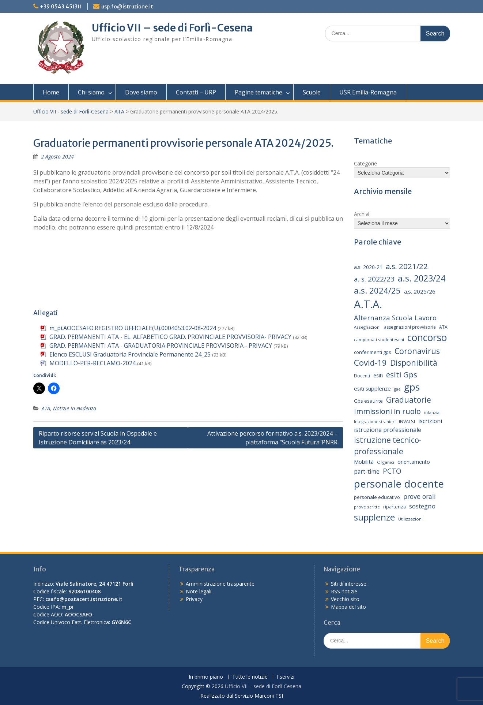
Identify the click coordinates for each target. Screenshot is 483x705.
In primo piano (206, 677)
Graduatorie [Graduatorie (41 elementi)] (408, 400)
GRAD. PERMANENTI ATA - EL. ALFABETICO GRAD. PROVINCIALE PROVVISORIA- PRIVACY (170, 337)
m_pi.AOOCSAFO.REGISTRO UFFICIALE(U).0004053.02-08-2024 (132, 328)
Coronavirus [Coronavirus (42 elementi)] (417, 351)
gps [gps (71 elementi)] (412, 386)
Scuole (312, 92)
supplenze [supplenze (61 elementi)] (374, 517)
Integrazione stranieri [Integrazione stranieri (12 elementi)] (375, 421)
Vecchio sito (345, 599)
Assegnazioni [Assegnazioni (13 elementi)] (367, 327)
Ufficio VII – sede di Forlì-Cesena (172, 27)
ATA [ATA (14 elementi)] (443, 327)
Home (51, 92)
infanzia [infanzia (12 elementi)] (431, 412)
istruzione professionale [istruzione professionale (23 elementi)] (387, 430)
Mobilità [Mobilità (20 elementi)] (364, 461)
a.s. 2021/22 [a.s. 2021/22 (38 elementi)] (407, 266)
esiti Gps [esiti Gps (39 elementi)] (401, 374)
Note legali (198, 591)
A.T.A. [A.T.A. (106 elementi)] (368, 304)
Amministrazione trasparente (220, 583)
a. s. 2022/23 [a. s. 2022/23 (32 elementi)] (374, 279)
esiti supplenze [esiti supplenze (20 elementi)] (372, 388)
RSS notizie (344, 591)
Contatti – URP (196, 92)
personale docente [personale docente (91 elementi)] (399, 483)
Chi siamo (91, 92)
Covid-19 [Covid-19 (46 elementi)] (370, 362)
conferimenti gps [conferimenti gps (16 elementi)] (372, 352)
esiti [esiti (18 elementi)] (378, 375)
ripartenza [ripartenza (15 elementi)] (394, 507)
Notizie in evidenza (74, 408)
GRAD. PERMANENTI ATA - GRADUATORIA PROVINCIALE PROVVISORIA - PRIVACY (160, 346)
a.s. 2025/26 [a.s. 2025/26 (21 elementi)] (419, 291)
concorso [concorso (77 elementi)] (427, 337)
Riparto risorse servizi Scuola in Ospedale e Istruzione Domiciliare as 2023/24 (98, 437)
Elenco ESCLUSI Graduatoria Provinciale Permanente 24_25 (130, 354)
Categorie (365, 163)
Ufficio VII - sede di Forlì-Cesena (71, 111)
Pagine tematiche (258, 92)
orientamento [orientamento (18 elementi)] (413, 461)
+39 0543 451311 (61, 6)
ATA (119, 111)
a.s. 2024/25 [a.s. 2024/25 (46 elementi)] (377, 290)
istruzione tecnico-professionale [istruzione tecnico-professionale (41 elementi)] (388, 446)
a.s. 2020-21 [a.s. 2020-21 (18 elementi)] (368, 267)
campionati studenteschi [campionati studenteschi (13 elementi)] (379, 339)
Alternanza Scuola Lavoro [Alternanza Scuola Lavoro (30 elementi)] (395, 317)
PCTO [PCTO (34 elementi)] (392, 471)
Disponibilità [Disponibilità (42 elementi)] (413, 362)
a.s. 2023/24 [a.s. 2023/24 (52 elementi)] (421, 278)
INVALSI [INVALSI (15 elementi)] (407, 421)
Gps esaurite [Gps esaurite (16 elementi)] (368, 401)
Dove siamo (141, 92)
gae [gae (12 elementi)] (397, 389)
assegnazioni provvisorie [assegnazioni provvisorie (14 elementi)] (410, 327)
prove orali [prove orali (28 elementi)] (419, 496)
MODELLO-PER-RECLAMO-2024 (92, 363)
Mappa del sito (348, 606)
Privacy (194, 599)
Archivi (361, 213)
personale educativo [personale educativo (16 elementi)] (377, 497)
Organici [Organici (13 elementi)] (385, 462)
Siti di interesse (348, 583)
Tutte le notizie (250, 677)
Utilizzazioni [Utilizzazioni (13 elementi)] (410, 519)
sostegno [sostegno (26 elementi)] (422, 506)
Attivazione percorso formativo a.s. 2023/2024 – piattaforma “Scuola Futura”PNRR (272, 437)
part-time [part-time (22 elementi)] (367, 471)
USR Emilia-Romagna (368, 92)
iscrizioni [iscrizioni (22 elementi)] (430, 421)
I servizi (285, 677)
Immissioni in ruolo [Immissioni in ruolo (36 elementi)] (387, 411)
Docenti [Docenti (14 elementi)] (362, 376)
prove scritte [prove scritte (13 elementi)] (367, 507)
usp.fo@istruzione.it (127, 6)
